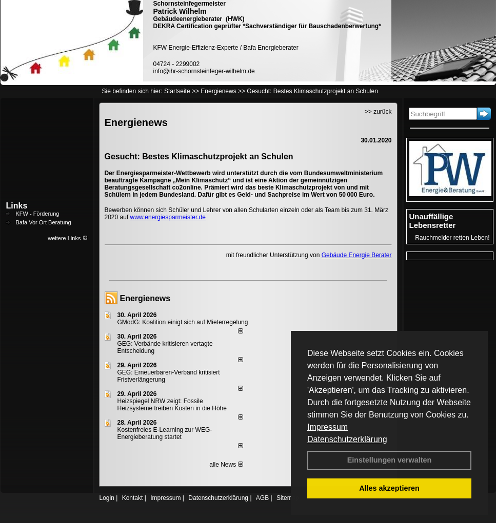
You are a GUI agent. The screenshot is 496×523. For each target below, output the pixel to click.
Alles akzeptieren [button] (389, 488)
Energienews (145, 298)
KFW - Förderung (37, 214)
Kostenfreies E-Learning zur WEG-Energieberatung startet (164, 433)
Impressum (327, 427)
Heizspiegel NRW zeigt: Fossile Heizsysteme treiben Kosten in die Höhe (172, 405)
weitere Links (67, 238)
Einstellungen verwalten (389, 460)
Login (107, 497)
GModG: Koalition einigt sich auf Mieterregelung (182, 322)
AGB (262, 497)
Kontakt (132, 497)
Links (17, 205)
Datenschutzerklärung (347, 439)
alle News (226, 464)
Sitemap (287, 497)
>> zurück (378, 111)
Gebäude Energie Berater (357, 255)
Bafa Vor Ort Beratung (43, 222)
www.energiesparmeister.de (168, 217)
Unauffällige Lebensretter (432, 220)
